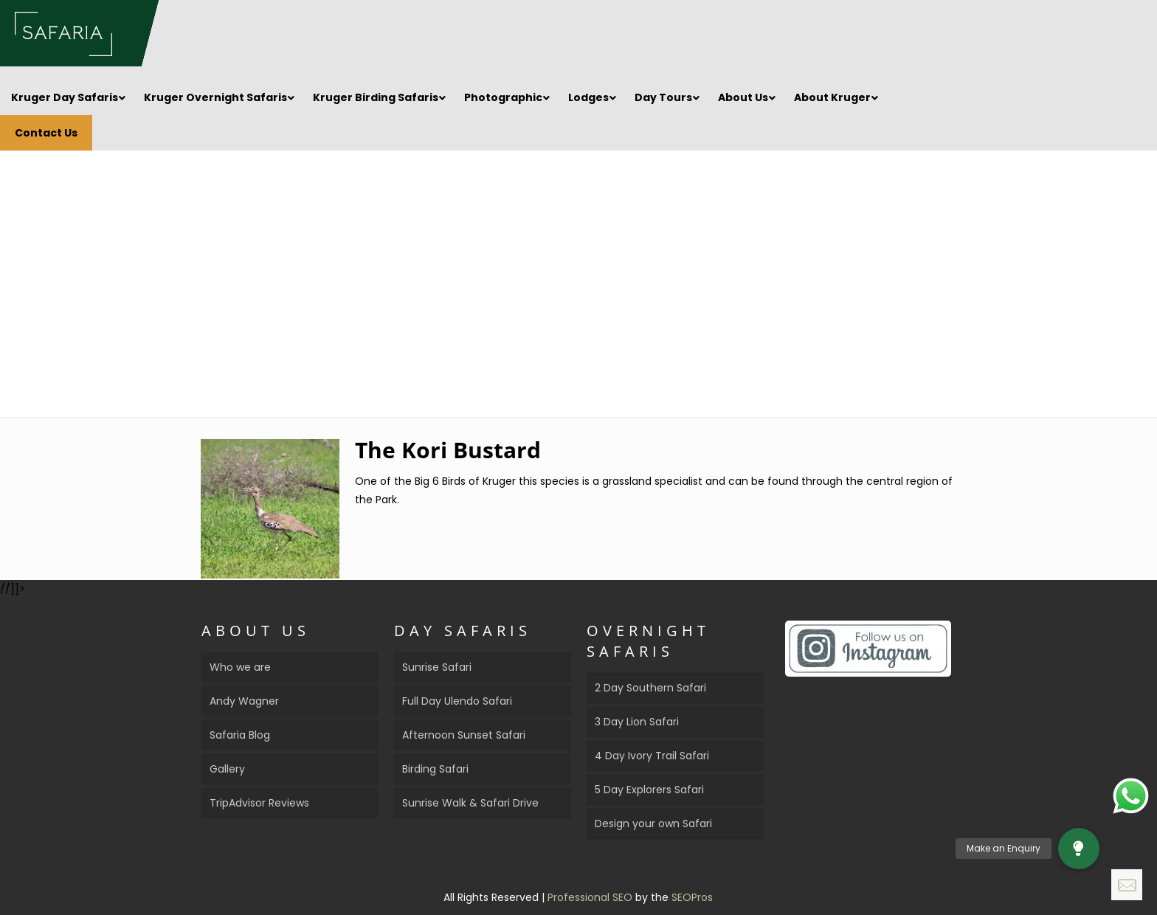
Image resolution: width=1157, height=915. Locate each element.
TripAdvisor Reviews (259, 802)
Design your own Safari (653, 823)
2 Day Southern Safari (650, 687)
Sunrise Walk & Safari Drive (470, 802)
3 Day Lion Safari (637, 721)
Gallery (227, 769)
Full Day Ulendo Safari (457, 701)
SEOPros (692, 897)
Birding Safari (435, 769)
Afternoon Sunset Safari (463, 735)
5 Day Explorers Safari (649, 789)
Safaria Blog (240, 735)
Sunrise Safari (437, 667)
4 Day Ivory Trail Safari (652, 755)
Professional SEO (591, 897)
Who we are (240, 667)
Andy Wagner (244, 701)
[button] (1078, 848)
